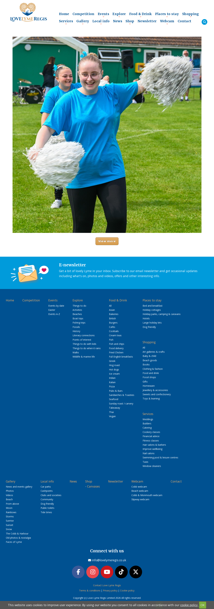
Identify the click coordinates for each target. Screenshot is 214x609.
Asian (112, 309)
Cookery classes (151, 432)
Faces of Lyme (14, 541)
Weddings (148, 419)
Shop (130, 22)
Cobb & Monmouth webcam (146, 495)
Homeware (149, 385)
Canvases (93, 486)
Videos (9, 495)
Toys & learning (151, 398)
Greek (112, 361)
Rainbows (11, 512)
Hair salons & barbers (154, 444)
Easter (51, 309)
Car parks (46, 486)
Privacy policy (110, 590)
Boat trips (78, 318)
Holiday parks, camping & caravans (162, 314)
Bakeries (113, 314)
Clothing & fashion (153, 368)
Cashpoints (47, 490)
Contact (184, 21)
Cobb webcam (139, 486)
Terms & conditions (89, 590)
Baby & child (149, 356)
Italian (112, 382)
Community (47, 499)
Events (103, 15)
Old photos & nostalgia (18, 537)
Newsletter (147, 21)
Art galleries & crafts (154, 351)
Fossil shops (149, 377)
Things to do (79, 305)
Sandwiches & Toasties (121, 395)
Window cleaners (152, 466)
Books (146, 364)
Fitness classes (151, 440)
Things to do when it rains (87, 348)
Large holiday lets (152, 322)
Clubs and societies (51, 495)
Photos (10, 490)
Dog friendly (149, 327)
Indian (112, 377)
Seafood (113, 399)
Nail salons (148, 453)
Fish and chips (116, 343)
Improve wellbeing (152, 449)
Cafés (112, 327)
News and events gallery (19, 486)
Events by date (56, 305)
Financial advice (151, 436)
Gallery (82, 22)
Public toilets (47, 507)
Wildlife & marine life (84, 356)
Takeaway (114, 407)
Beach (9, 499)
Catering (147, 427)
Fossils (76, 327)
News (117, 21)
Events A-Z (54, 314)
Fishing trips (79, 322)
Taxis (145, 461)
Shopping (190, 15)
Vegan (112, 416)
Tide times (46, 512)
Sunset (9, 525)
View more (107, 241)
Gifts (145, 381)
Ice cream (114, 373)
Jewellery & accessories (155, 390)
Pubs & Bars (116, 390)
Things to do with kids (84, 343)
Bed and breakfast (153, 305)
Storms (10, 516)
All (110, 305)
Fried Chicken (116, 352)
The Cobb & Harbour (17, 533)
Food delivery (116, 348)
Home (64, 14)
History (76, 331)
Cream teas (115, 335)
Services (66, 22)
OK (203, 605)
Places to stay (167, 15)
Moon (9, 507)
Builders (147, 423)
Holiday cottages (152, 309)
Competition (83, 14)
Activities (77, 309)
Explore (119, 15)
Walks (76, 352)
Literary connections (84, 335)
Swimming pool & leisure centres (160, 457)
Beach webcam (139, 490)
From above (12, 503)
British (112, 318)
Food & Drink (140, 15)
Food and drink (151, 373)
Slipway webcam (140, 499)
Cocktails (114, 331)
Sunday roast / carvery (121, 403)
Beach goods (150, 360)
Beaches (77, 314)
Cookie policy (127, 590)
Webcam (167, 22)
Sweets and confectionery (157, 394)
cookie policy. (189, 605)
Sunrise (10, 520)
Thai (111, 412)
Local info (101, 22)
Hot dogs (114, 369)
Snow (9, 529)
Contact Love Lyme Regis (107, 585)
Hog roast (114, 365)
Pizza (112, 386)
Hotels (146, 318)
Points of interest (82, 339)
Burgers (113, 322)
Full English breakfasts (121, 356)
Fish (111, 339)
